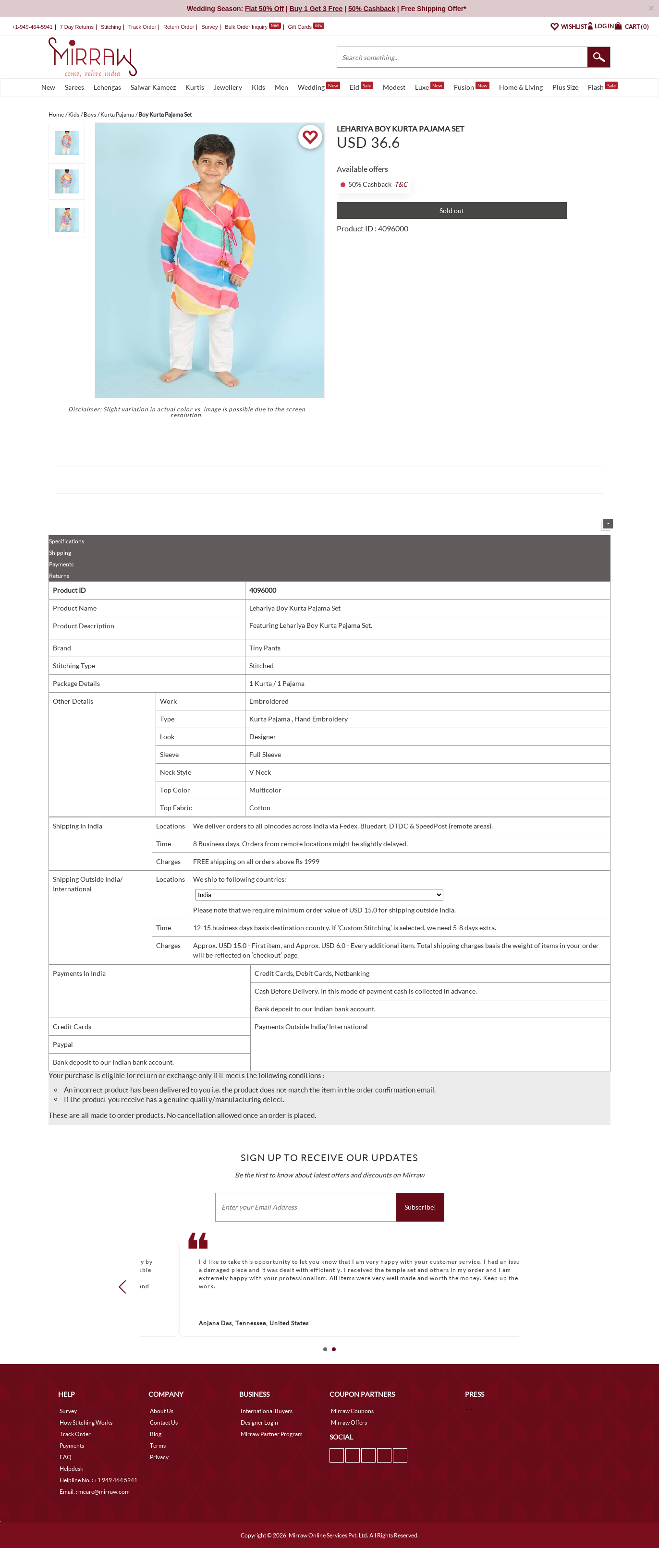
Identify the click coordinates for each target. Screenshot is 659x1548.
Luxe (429, 86)
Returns (59, 575)
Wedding (319, 86)
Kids (258, 87)
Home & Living (521, 87)
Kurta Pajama (270, 719)
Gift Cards (306, 27)
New (48, 87)
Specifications (66, 541)
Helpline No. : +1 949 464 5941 (98, 1480)
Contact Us (164, 1422)
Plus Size (565, 87)
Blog (155, 1434)
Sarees (74, 87)
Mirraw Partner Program (272, 1434)
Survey (209, 27)
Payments (61, 564)
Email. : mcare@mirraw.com (95, 1491)
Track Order (142, 27)
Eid (361, 86)
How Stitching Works (86, 1422)
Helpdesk (71, 1468)
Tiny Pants (265, 648)
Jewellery (228, 87)
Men (281, 87)
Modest (394, 87)
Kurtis (194, 87)
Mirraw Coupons (352, 1411)
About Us (161, 1411)
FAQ (66, 1457)
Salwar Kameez (153, 87)
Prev (125, 1287)
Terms (158, 1445)
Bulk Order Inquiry (246, 27)
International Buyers (267, 1411)
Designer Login (259, 1422)
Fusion (471, 86)
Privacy (159, 1457)
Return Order (178, 27)
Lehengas (107, 87)
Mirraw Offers (349, 1422)
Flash (603, 86)
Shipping (60, 552)
